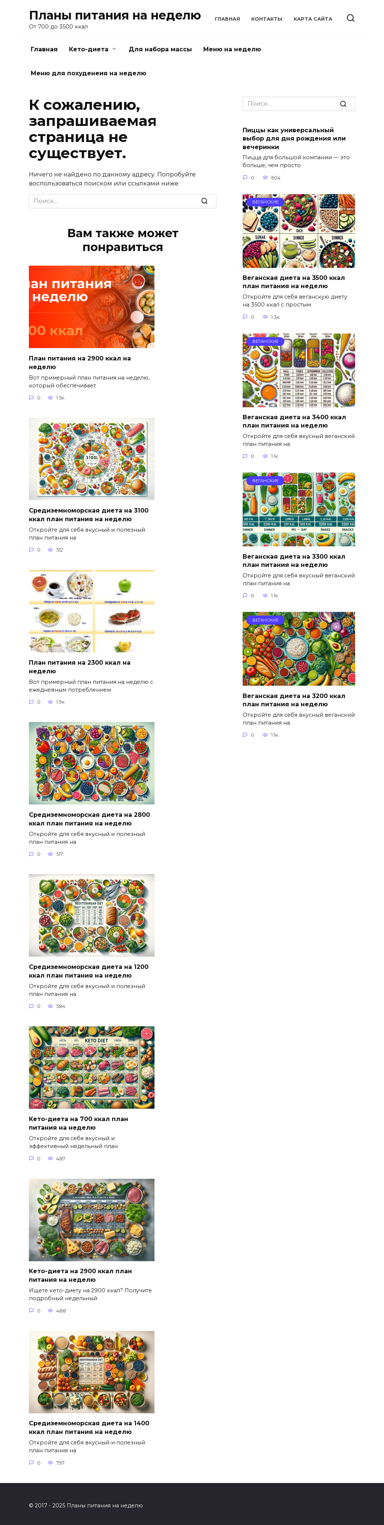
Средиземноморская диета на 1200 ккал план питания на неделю (88, 969)
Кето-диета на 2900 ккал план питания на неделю (80, 1272)
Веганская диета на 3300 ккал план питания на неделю (294, 560)
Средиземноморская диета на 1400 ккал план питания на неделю (89, 1424)
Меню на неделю (232, 49)
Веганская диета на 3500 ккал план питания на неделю (294, 282)
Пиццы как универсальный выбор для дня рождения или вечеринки (294, 138)
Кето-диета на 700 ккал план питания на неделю (78, 1121)
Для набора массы (160, 49)
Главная (227, 19)
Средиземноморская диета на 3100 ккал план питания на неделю (88, 514)
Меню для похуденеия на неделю (88, 73)
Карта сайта (313, 19)
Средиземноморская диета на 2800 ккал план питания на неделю (89, 817)
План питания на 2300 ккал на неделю (79, 665)
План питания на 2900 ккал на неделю (80, 362)
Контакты (266, 19)
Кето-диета (88, 49)
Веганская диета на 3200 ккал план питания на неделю (294, 699)
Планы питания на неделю (115, 15)
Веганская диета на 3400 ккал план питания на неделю (294, 421)
